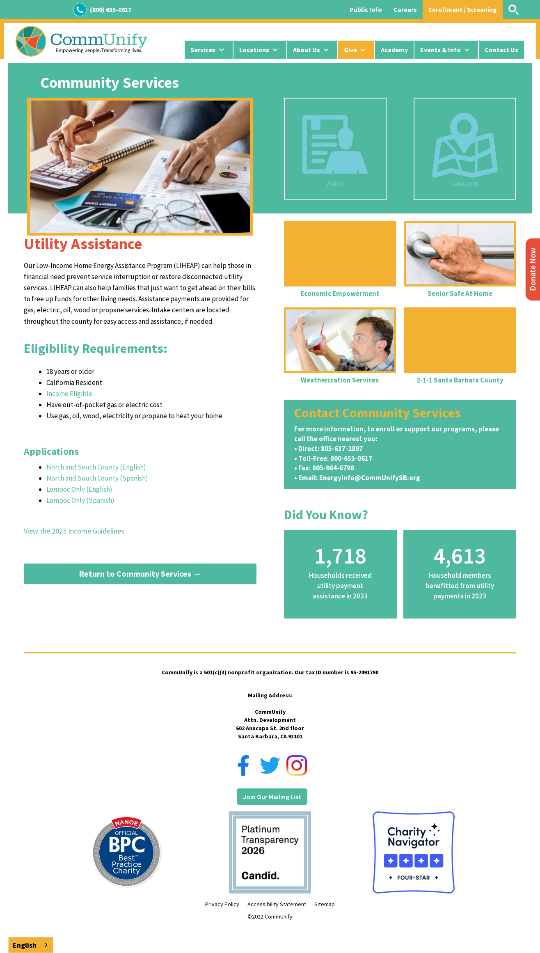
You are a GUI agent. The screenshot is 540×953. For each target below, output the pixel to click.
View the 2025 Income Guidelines (74, 531)
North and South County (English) (96, 467)
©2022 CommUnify (270, 916)
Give (350, 50)
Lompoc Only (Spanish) (80, 500)
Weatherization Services (340, 380)
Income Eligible (69, 393)
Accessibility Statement (276, 904)
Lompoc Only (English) (79, 489)
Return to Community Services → (140, 573)
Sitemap (324, 904)
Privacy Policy (222, 904)
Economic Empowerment (340, 293)
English (25, 945)
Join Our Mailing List (272, 797)
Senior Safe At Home (460, 293)
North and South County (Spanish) (97, 478)
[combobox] (30, 945)
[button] (209, 50)
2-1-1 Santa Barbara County (459, 380)
